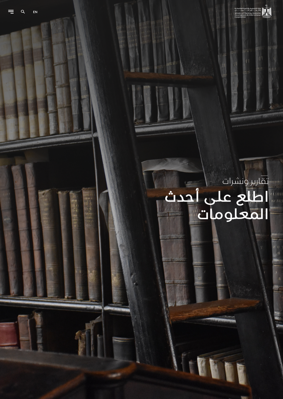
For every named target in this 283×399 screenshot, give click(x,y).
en (35, 12)
